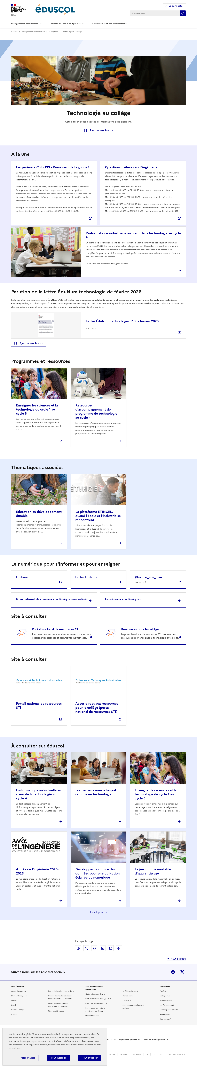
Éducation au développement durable (39, 513)
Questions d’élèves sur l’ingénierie (131, 167)
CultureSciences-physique (96, 1003)
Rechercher (183, 13)
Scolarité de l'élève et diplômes (64, 23)
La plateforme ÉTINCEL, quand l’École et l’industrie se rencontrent (98, 515)
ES (161, 1054)
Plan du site (137, 1054)
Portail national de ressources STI (55, 629)
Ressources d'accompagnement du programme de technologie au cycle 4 (96, 411)
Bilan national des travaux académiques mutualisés (51, 599)
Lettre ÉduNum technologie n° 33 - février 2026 (122, 321)
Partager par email (111, 948)
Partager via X (86, 948)
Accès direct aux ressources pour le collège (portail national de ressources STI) (96, 707)
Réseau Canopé (17, 1009)
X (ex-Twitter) (182, 972)
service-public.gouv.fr (155, 1039)
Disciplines (53, 31)
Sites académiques (56, 1011)
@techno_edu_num (148, 577)
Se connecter (176, 6)
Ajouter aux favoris (101, 130)
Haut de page (178, 958)
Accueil (14, 31)
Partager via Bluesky (94, 948)
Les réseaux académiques (123, 599)
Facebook (173, 972)
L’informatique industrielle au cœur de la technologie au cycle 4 (133, 235)
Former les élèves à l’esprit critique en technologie (95, 792)
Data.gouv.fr (165, 996)
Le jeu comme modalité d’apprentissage (153, 871)
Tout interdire (58, 1057)
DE (147, 1054)
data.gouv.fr (106, 1039)
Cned (13, 1005)
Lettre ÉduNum (86, 577)
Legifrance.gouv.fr (167, 1005)
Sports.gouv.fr (165, 1019)
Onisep (14, 1000)
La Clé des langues (130, 991)
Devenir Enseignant (19, 996)
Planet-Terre (128, 996)
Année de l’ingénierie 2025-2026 (37, 871)
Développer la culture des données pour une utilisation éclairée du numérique (97, 873)
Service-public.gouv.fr (169, 1009)
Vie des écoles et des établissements (109, 23)
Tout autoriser (90, 1057)
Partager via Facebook (78, 948)
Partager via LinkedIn (102, 948)
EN (154, 1054)
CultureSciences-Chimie (95, 994)
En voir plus (97, 912)
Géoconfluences (92, 1015)
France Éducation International (61, 991)
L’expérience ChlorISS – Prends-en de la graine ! (52, 167)
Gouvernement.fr (167, 1000)
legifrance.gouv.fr (128, 1039)
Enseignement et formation (24, 23)
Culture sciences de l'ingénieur (98, 998)
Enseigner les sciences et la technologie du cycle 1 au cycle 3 (37, 409)
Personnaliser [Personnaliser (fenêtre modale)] (28, 1057)
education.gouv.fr (18, 991)
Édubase (22, 577)
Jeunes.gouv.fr (165, 1014)
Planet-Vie (127, 1000)
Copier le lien (119, 948)
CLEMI (14, 1014)
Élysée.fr (163, 991)
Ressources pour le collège (140, 629)
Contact (123, 1054)
